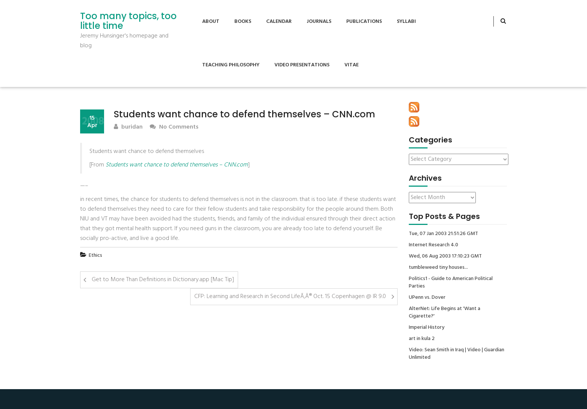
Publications (364, 21)
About (210, 21)
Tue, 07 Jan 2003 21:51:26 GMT (443, 234)
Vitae (351, 65)
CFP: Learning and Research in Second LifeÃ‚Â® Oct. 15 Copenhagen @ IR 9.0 (290, 296)
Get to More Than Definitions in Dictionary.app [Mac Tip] (163, 280)
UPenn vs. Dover (427, 297)
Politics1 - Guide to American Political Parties (451, 282)
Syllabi (406, 21)
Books (242, 21)
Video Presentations (301, 65)
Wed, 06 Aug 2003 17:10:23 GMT (445, 256)
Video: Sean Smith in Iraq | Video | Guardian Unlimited (456, 353)
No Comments (174, 127)
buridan (128, 127)
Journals (319, 21)
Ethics (95, 255)
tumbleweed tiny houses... (438, 267)
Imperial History (426, 327)
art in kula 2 (422, 339)
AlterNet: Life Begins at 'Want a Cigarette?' (444, 312)
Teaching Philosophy (230, 65)
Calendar (279, 21)
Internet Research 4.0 (433, 245)
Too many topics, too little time (128, 21)
